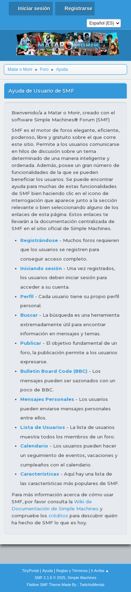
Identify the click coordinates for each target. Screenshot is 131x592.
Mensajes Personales (47, 399)
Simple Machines (82, 578)
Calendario (34, 446)
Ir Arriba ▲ (100, 571)
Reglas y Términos (72, 571)
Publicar (30, 343)
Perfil (27, 296)
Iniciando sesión (41, 268)
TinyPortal (30, 571)
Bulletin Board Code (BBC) (54, 371)
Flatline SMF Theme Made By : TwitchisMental (65, 585)
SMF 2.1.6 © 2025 (50, 578)
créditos (58, 515)
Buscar (29, 315)
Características (39, 474)
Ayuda (47, 571)
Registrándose (39, 240)
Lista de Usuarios (42, 427)
